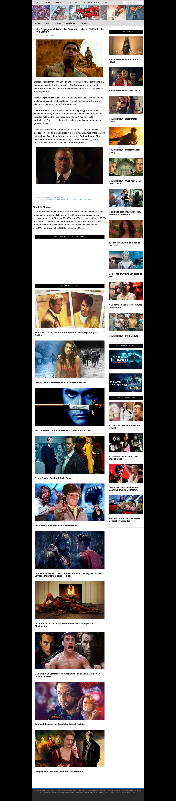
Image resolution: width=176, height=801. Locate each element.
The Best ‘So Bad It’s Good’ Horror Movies (56, 526)
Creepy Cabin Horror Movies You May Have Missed (60, 383)
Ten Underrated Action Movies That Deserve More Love (62, 430)
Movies (57, 197)
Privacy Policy (104, 792)
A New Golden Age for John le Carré (53, 478)
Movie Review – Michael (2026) (124, 90)
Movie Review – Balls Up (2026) (124, 336)
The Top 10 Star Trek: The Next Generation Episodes (124, 519)
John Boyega (66, 199)
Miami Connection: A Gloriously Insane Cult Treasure (125, 213)
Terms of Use (93, 792)
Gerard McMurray (53, 199)
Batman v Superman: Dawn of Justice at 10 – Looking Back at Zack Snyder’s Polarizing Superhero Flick (69, 574)
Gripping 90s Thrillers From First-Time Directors (59, 771)
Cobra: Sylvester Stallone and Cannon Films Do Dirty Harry (124, 488)
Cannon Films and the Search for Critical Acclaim (60, 724)
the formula (89, 199)
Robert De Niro (77, 199)
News (63, 197)
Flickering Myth (88, 12)
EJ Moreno (50, 197)
